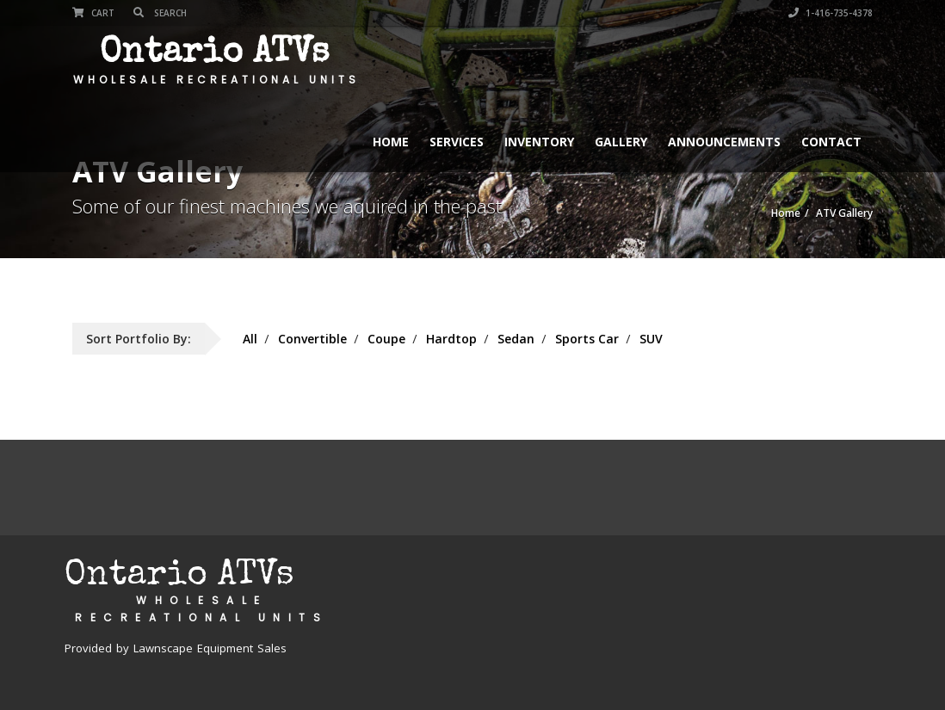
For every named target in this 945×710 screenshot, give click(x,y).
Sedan (515, 338)
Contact (831, 141)
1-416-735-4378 (830, 13)
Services (456, 141)
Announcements (724, 141)
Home (391, 141)
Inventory (539, 141)
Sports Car (587, 338)
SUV (651, 338)
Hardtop (451, 338)
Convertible (312, 338)
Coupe (386, 338)
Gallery (621, 141)
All (250, 338)
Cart (93, 13)
